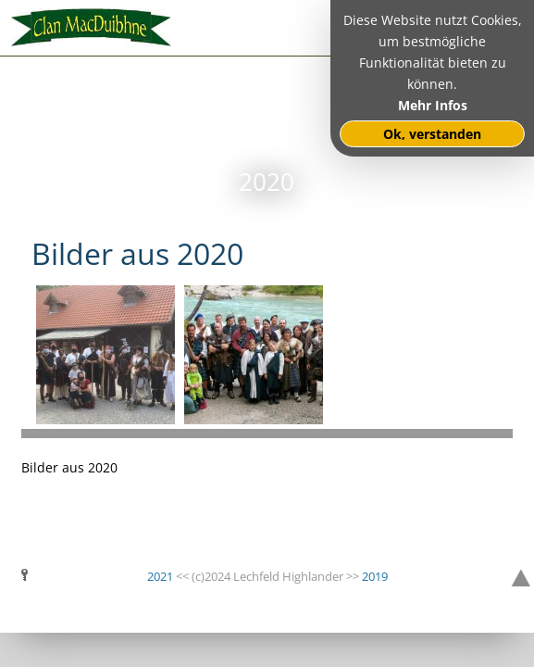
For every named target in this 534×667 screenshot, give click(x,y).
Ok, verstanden (432, 134)
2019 (375, 576)
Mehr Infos (432, 105)
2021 (160, 576)
